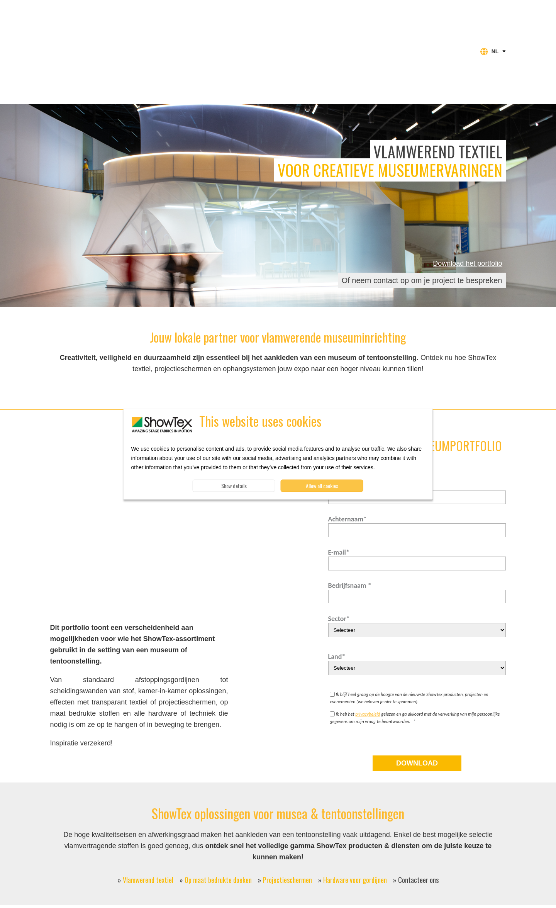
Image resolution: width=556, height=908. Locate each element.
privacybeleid (367, 656)
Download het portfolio (467, 205)
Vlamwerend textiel (148, 821)
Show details (234, 486)
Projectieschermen (287, 821)
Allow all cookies (322, 486)
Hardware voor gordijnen (355, 821)
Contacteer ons (418, 821)
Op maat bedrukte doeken (218, 821)
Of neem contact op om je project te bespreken (422, 222)
